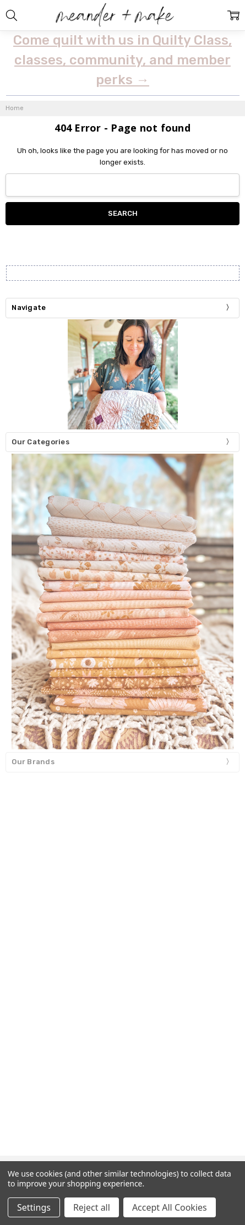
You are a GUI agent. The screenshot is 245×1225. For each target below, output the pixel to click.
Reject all (91, 1207)
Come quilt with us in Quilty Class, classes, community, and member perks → (122, 60)
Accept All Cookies (169, 1207)
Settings (34, 1207)
